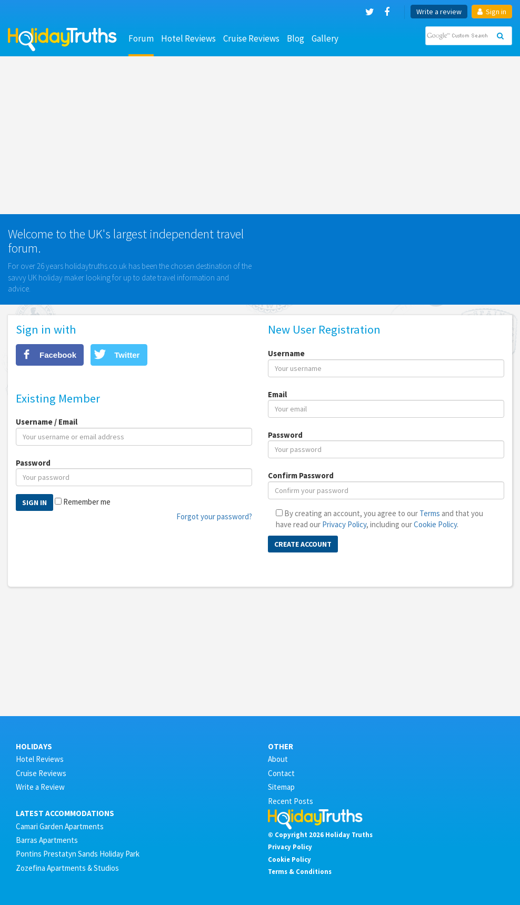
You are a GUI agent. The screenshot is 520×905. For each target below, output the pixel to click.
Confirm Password (301, 475)
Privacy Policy (344, 524)
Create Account (303, 544)
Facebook (57, 354)
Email (277, 394)
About (278, 759)
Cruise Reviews (251, 38)
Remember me (87, 502)
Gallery (325, 38)
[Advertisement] (260, 135)
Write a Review (40, 787)
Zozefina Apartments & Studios (67, 868)
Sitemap (281, 787)
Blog (295, 38)
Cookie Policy (435, 524)
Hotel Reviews (188, 38)
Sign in (491, 11)
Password (33, 463)
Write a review (439, 11)
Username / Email (46, 422)
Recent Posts (290, 801)
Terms (429, 513)
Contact (281, 773)
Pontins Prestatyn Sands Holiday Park (77, 854)
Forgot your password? (214, 516)
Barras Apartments (47, 840)
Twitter (126, 354)
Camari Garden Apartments (60, 826)
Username (286, 353)
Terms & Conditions (300, 871)
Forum (141, 38)
